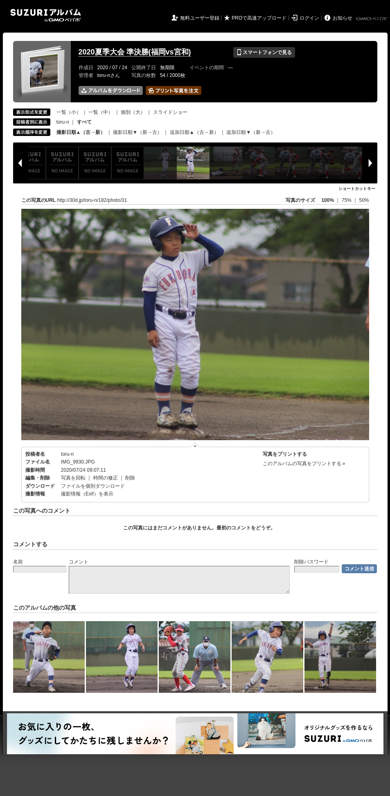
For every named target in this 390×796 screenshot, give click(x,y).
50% (364, 200)
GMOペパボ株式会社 (372, 19)
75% (347, 200)
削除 (130, 478)
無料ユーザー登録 (199, 18)
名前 (18, 562)
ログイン (309, 18)
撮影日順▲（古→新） (81, 132)
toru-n (62, 122)
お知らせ (342, 18)
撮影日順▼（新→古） (137, 132)
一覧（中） (100, 112)
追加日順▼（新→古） (250, 132)
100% (327, 200)
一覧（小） (68, 112)
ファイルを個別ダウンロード (93, 486)
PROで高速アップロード (259, 18)
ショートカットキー (356, 188)
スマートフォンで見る (264, 52)
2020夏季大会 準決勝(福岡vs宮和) (135, 52)
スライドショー (170, 112)
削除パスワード (311, 562)
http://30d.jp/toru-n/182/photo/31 (92, 200)
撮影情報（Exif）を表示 (87, 494)
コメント (78, 562)
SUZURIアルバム (45, 15)
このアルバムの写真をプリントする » (304, 463)
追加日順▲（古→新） (194, 132)
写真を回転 (73, 478)
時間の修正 (105, 478)
